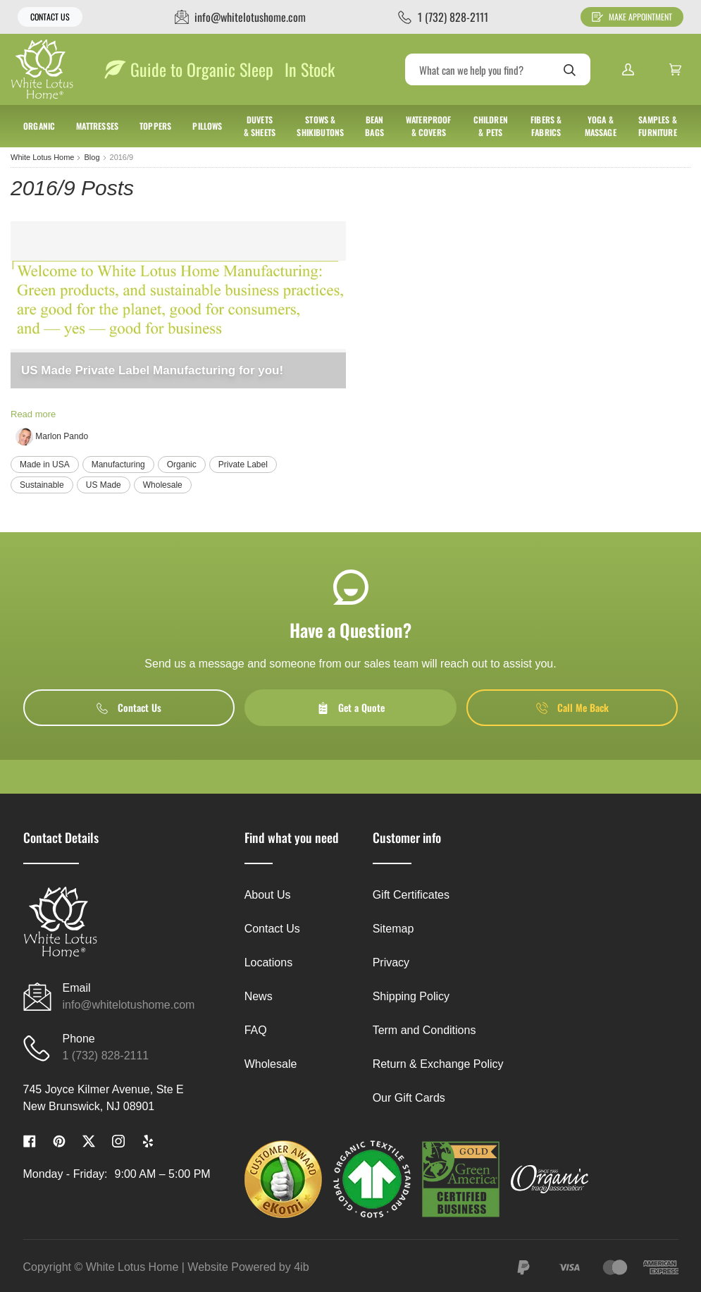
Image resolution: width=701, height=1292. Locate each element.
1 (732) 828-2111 (106, 1056)
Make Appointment (632, 17)
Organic (182, 464)
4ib (301, 1267)
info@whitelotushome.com (129, 1005)
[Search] (497, 69)
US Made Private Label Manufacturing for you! (152, 370)
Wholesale (162, 485)
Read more (33, 414)
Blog (91, 157)
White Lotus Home (42, 157)
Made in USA (45, 464)
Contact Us (50, 17)
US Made (103, 485)
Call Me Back (572, 707)
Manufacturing (118, 464)
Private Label (243, 464)
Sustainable (42, 485)
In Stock (310, 69)
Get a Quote (351, 707)
